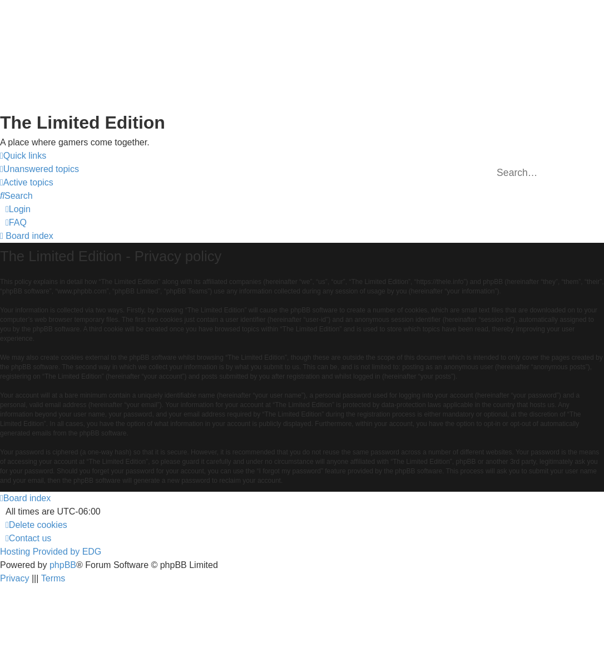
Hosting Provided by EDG (50, 551)
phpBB (62, 565)
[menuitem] (39, 169)
